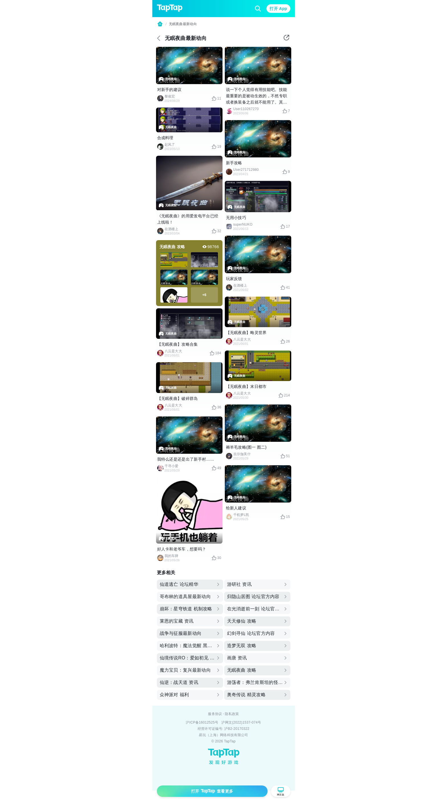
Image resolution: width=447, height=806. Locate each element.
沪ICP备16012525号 (202, 722)
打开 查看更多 (212, 791)
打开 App (278, 8)
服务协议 (215, 714)
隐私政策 (232, 714)
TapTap (230, 741)
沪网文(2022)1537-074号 (241, 722)
